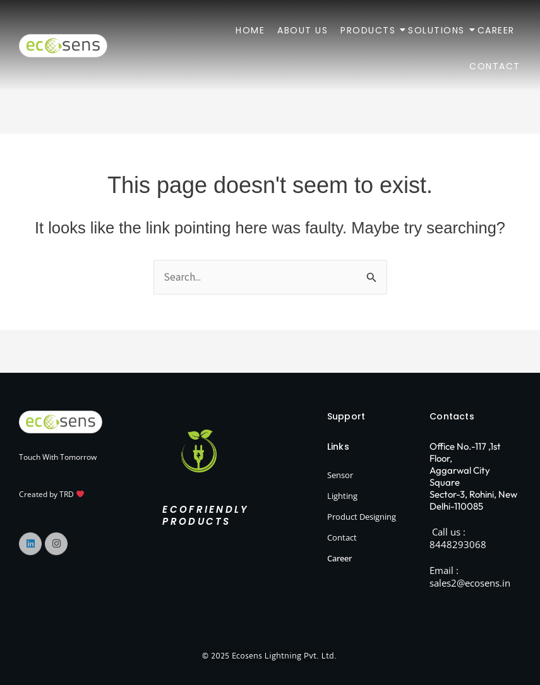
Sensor (340, 475)
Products (368, 30)
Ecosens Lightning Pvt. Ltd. (285, 655)
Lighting (342, 495)
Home (250, 30)
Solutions (436, 30)
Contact (494, 66)
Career (496, 30)
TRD (71, 494)
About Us (302, 30)
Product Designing (361, 516)
